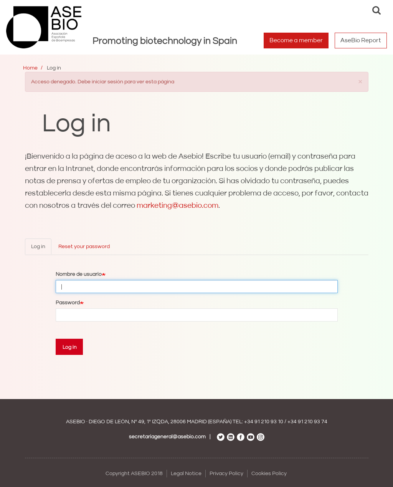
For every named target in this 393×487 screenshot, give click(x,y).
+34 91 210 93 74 (307, 421)
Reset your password (84, 246)
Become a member (296, 40)
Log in (38, 246)
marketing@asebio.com (177, 205)
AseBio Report (360, 40)
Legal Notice (186, 473)
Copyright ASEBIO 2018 (134, 473)
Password (68, 302)
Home (30, 68)
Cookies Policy (269, 473)
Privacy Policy (226, 473)
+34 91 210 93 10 (263, 421)
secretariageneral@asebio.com (167, 436)
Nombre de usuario (79, 274)
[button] (360, 81)
